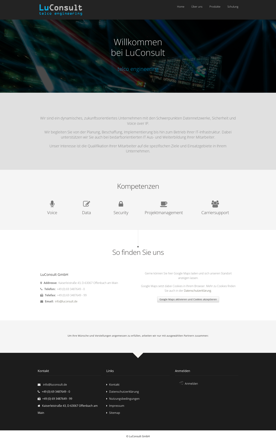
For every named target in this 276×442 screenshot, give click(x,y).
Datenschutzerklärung (197, 291)
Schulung (232, 6)
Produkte (214, 6)
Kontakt (114, 384)
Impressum (116, 406)
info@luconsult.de (65, 301)
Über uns (196, 6)
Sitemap (114, 413)
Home (180, 6)
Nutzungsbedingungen (124, 399)
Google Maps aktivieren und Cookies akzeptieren (188, 299)
